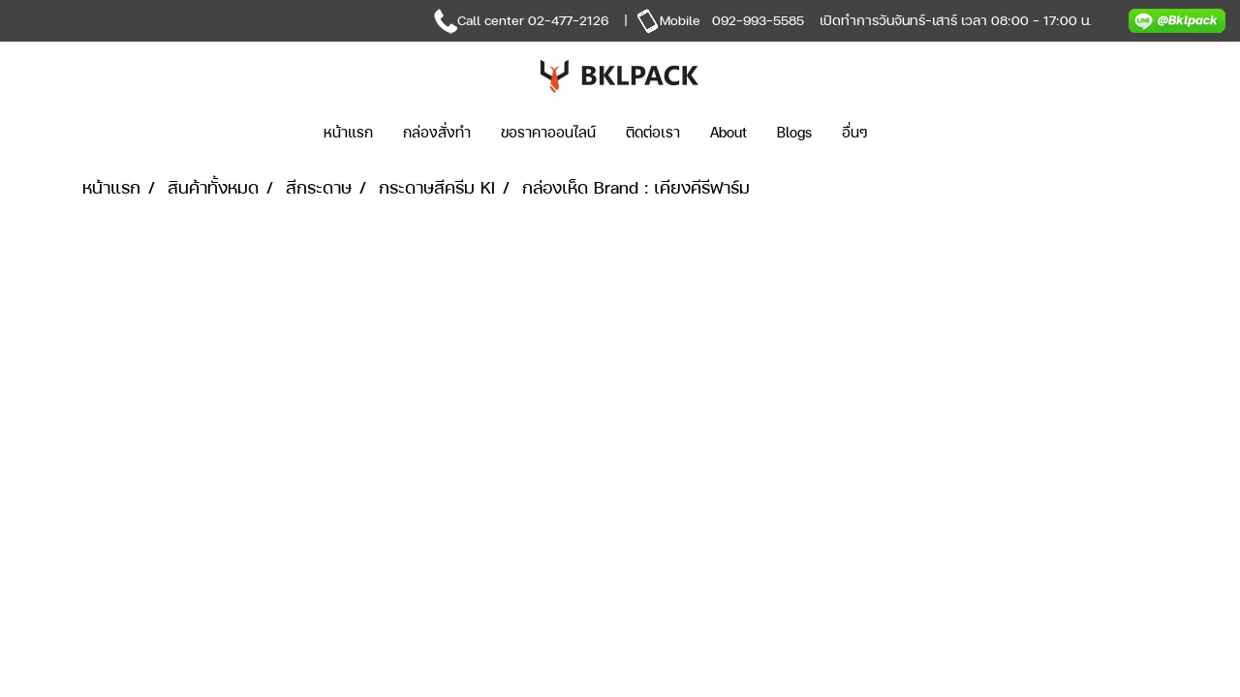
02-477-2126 (568, 20)
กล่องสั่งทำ (437, 132)
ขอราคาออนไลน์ (548, 132)
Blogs (794, 132)
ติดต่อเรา (653, 132)
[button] (911, 132)
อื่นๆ (855, 132)
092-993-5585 (758, 20)
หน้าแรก (348, 132)
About (728, 132)
